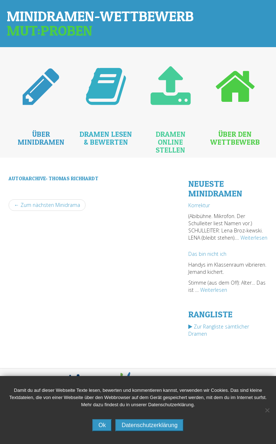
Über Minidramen (41, 138)
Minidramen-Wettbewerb (100, 23)
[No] (267, 410)
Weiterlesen (253, 237)
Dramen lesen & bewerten (105, 138)
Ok (102, 425)
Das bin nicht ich (207, 253)
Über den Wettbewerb (235, 138)
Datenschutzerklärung (149, 425)
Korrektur (199, 205)
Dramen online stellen (170, 142)
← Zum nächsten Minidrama (47, 204)
